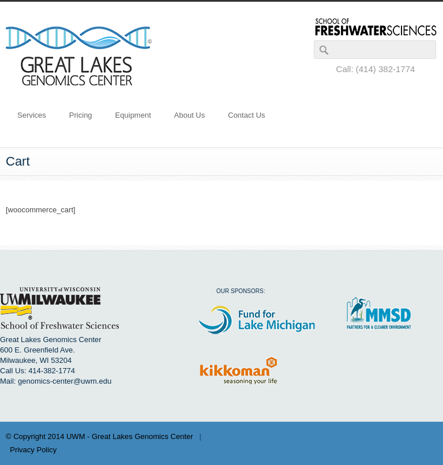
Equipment (133, 115)
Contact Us (246, 115)
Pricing (80, 115)
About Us (189, 115)
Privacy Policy (33, 449)
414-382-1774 (51, 370)
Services (31, 115)
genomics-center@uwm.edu (64, 381)
